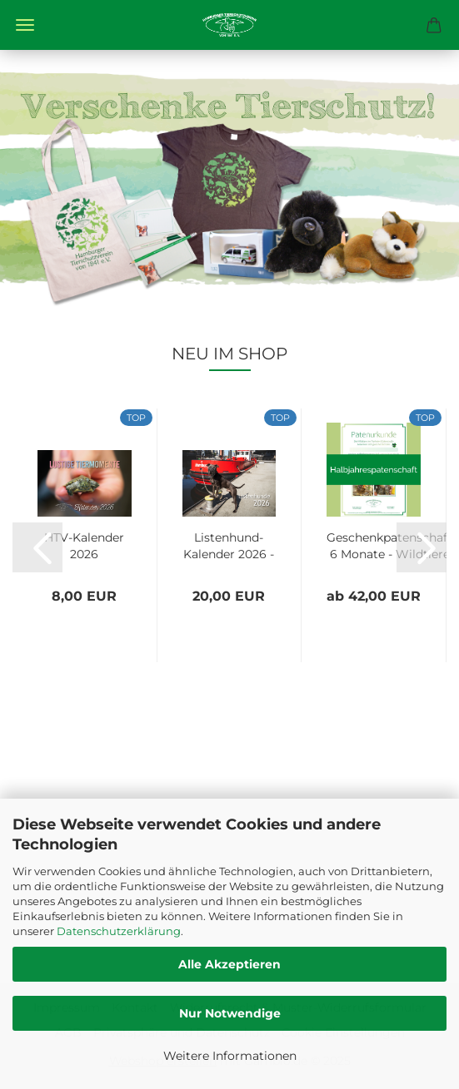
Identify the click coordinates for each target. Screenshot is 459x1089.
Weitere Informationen (230, 1055)
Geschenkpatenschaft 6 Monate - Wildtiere (389, 544)
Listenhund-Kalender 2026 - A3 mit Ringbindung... (228, 544)
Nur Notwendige (230, 1013)
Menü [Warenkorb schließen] (25, 25)
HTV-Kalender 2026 (84, 544)
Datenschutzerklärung (119, 931)
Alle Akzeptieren (229, 964)
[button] (37, 547)
